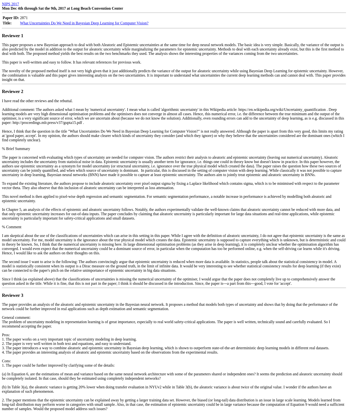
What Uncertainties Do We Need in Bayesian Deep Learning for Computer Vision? (84, 23)
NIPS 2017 (10, 4)
